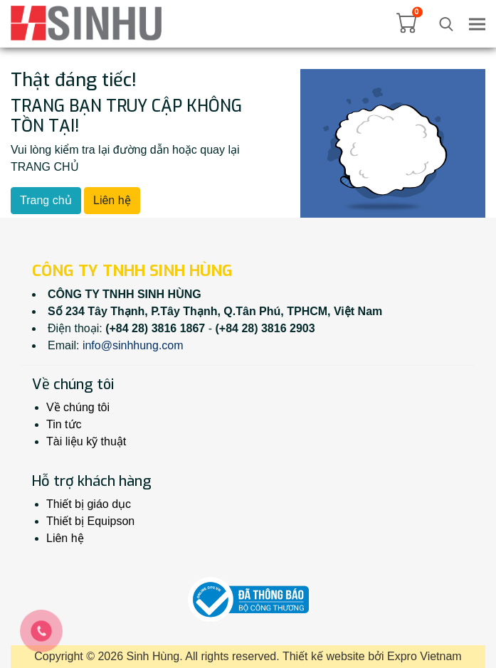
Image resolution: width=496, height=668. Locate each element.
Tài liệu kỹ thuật (86, 441)
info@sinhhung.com (133, 345)
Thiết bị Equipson (90, 521)
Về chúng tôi (78, 407)
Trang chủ (46, 200)
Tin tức (64, 424)
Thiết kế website (324, 656)
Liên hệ (112, 200)
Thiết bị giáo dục (88, 504)
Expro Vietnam (424, 656)
